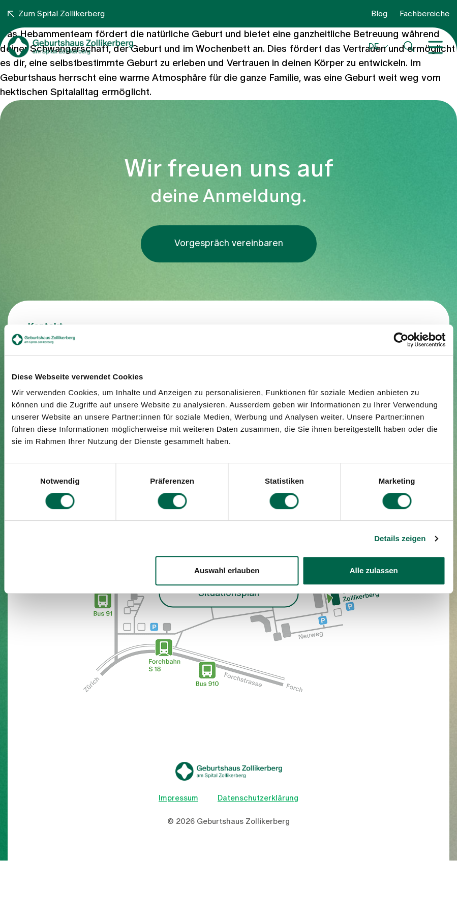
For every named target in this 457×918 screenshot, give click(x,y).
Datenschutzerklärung (258, 798)
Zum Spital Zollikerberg (56, 14)
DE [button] (374, 46)
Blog (379, 14)
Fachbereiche (424, 14)
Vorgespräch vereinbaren (228, 243)
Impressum (178, 798)
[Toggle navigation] (437, 47)
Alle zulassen (374, 570)
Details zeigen (399, 538)
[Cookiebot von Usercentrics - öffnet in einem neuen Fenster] (400, 339)
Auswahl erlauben (226, 570)
